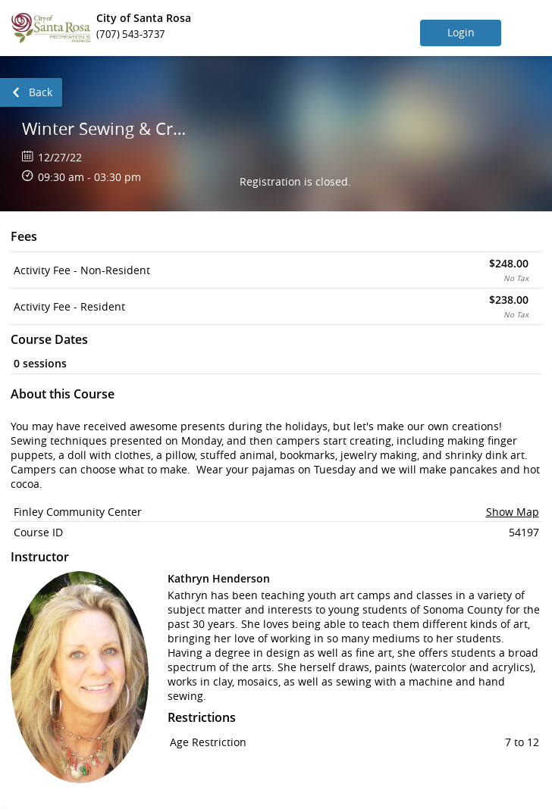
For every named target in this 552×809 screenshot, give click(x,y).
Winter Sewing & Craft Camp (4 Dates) (104, 128)
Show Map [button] (512, 511)
